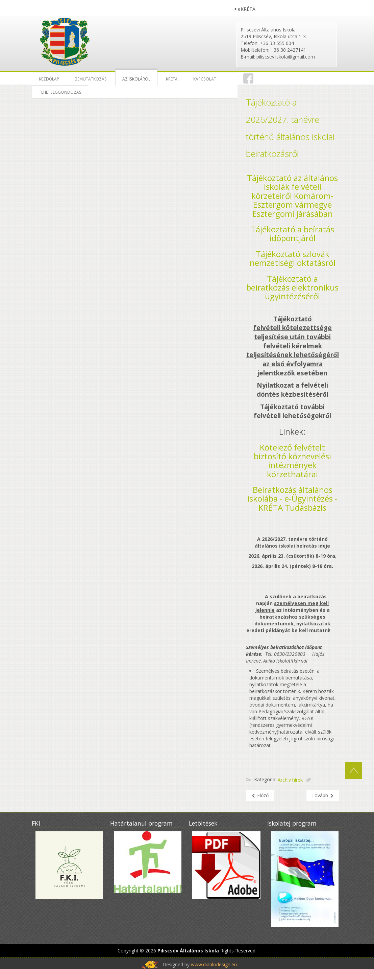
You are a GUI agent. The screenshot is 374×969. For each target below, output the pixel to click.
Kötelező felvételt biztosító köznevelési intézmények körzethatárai (292, 461)
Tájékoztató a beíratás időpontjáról (292, 234)
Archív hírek (290, 780)
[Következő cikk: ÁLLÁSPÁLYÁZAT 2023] (322, 795)
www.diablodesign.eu (214, 964)
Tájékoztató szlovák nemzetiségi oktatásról (292, 258)
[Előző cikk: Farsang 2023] (260, 795)
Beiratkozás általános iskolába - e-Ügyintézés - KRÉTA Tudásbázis (292, 498)
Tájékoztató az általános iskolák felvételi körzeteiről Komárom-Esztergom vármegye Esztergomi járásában (292, 195)
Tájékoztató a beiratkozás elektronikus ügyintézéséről (292, 287)
